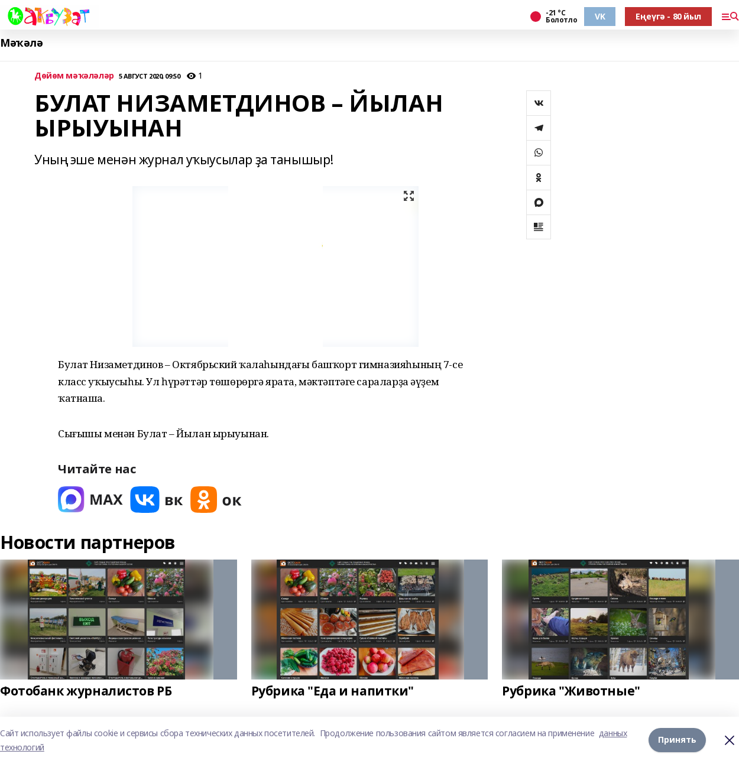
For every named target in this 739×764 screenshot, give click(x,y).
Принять (677, 740)
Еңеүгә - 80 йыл (668, 16)
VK (600, 16)
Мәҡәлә (21, 43)
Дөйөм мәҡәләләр (74, 76)
